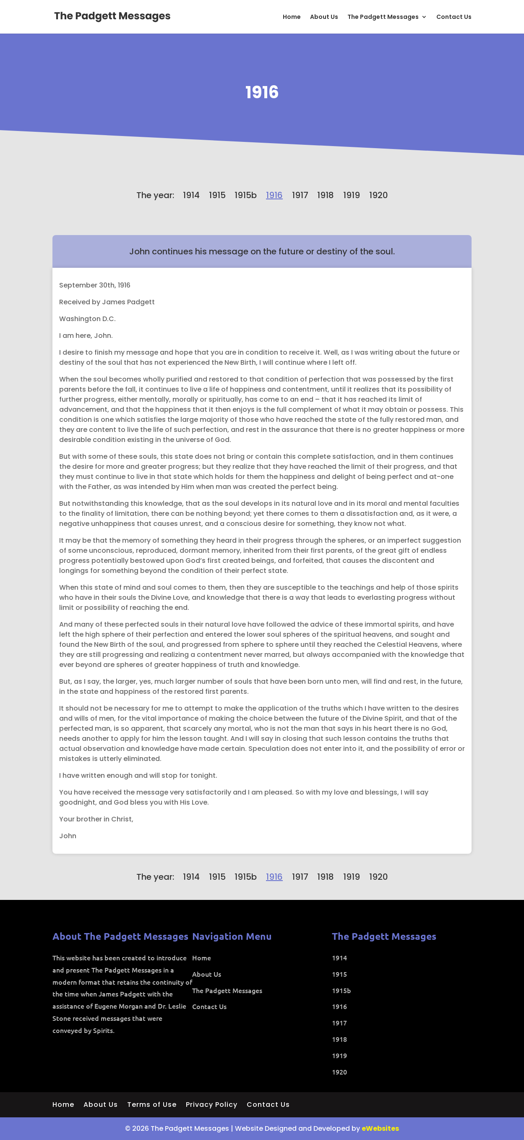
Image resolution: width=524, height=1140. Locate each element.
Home (292, 17)
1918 (325, 195)
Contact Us (454, 17)
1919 (351, 195)
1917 (300, 195)
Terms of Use (152, 1105)
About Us (324, 17)
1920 (378, 195)
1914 (191, 195)
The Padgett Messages (383, 17)
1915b (246, 195)
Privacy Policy (211, 1105)
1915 (217, 195)
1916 (262, 92)
